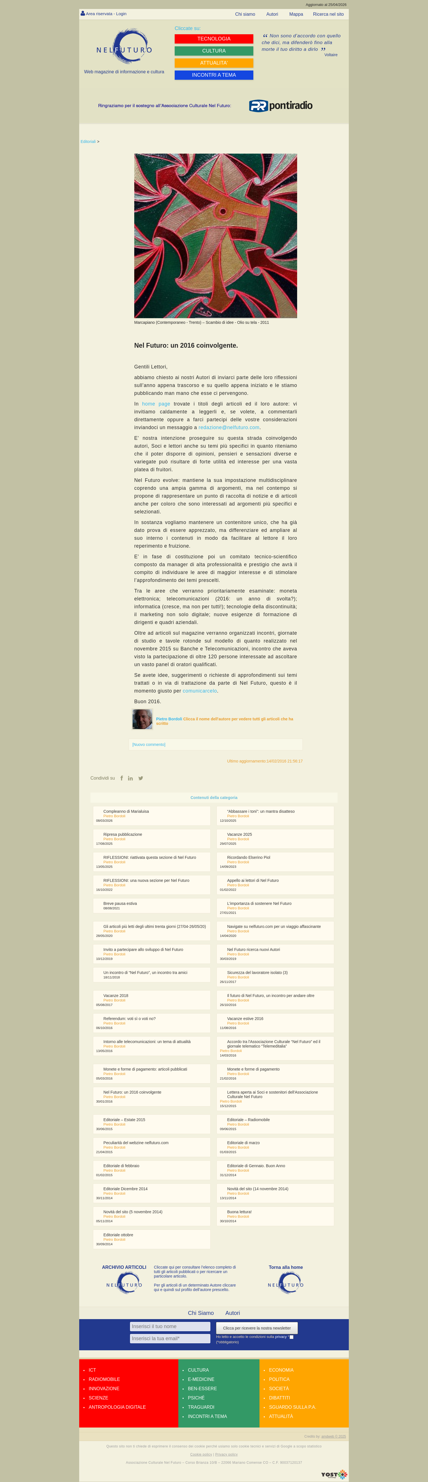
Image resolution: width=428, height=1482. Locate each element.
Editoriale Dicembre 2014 (125, 1189)
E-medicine (201, 1379)
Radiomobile (104, 1379)
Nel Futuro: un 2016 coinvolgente (132, 1092)
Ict (92, 1370)
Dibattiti (279, 1398)
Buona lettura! (239, 1212)
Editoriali (88, 141)
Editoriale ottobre (118, 1235)
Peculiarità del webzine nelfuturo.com (136, 1142)
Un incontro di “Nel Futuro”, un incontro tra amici (145, 972)
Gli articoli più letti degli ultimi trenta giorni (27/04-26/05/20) (154, 926)
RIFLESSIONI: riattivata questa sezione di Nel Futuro (149, 857)
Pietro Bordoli (169, 719)
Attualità (281, 1416)
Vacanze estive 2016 (245, 1018)
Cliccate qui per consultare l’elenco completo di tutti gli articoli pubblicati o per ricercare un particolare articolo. (195, 1271)
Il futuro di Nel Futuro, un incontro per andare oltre (271, 995)
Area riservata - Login (107, 13)
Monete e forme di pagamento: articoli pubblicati (145, 1069)
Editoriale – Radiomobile (248, 1119)
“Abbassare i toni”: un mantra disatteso (261, 811)
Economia (281, 1370)
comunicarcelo (200, 691)
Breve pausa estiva (120, 903)
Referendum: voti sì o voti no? (129, 1018)
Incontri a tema (207, 1416)
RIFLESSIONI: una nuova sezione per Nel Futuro (146, 880)
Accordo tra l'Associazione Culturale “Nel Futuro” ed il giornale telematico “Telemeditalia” (273, 1043)
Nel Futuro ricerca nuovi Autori (253, 949)
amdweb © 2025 (333, 1436)
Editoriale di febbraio (121, 1166)
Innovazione (104, 1388)
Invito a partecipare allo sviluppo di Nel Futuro (143, 949)
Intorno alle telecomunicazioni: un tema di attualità (147, 1041)
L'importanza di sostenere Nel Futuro (259, 903)
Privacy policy (226, 1455)
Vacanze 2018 (115, 995)
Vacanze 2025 (239, 834)
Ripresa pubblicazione (122, 834)
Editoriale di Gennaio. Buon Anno (256, 1166)
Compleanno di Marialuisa (126, 811)
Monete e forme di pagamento (253, 1069)
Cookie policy (201, 1455)
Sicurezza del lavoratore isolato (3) (257, 972)
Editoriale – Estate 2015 (124, 1119)
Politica (279, 1379)
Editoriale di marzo (243, 1142)
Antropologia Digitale (117, 1407)
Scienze (98, 1398)
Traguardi (201, 1407)
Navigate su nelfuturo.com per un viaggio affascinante (274, 926)
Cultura (198, 1370)
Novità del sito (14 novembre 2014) (257, 1189)
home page (156, 404)
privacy (281, 1337)
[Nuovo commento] (148, 744)
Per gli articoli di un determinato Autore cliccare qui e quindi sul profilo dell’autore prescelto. (195, 1287)
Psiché (196, 1398)
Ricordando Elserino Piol (248, 857)
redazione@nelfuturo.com (229, 427)
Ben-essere (202, 1388)
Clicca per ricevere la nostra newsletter (257, 1328)
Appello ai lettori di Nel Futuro (253, 880)
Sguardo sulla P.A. (292, 1407)
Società (279, 1388)
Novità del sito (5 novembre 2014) (132, 1212)
